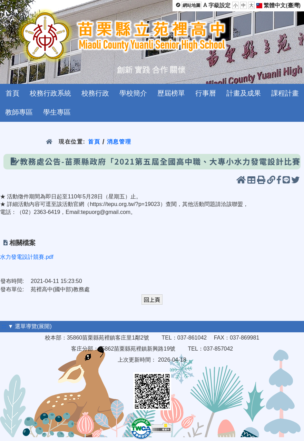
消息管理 (119, 142)
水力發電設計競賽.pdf (26, 257)
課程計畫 (285, 93)
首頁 (12, 93)
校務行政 (95, 93)
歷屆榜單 (171, 93)
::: (4, 326)
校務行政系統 (50, 93)
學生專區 (57, 112)
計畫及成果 (243, 93)
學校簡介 (133, 93)
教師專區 (19, 112)
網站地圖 (191, 5)
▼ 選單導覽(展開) (30, 326)
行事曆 (205, 93)
